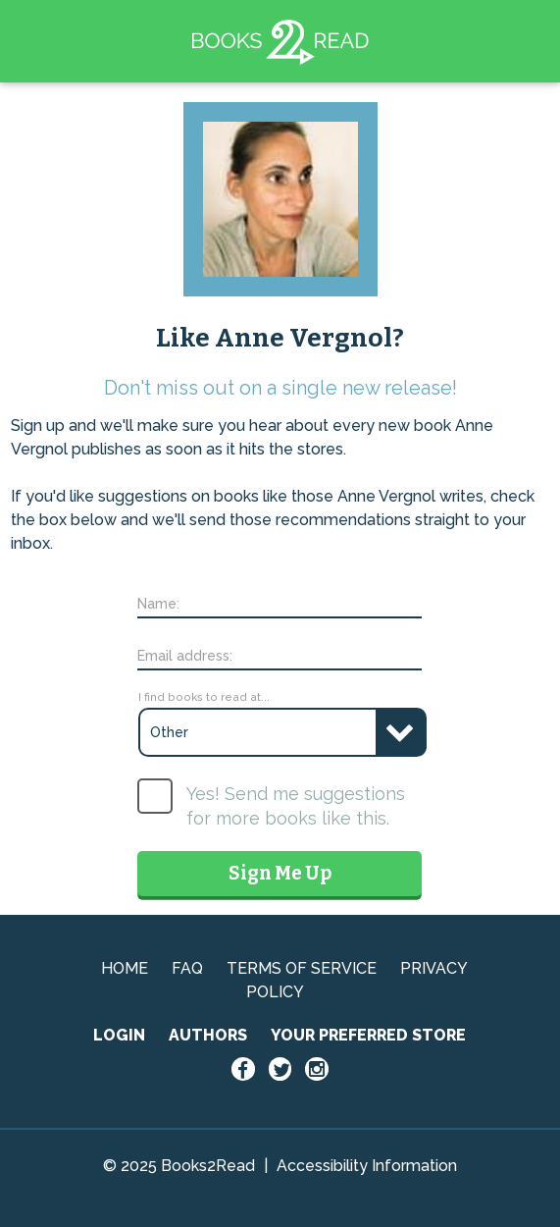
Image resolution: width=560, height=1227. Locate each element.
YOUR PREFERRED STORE (368, 1035)
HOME (124, 968)
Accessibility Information (367, 1165)
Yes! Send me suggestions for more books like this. (295, 805)
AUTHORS (208, 1035)
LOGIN (119, 1035)
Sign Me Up (280, 873)
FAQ (187, 968)
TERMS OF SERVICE (302, 968)
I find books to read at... (204, 697)
